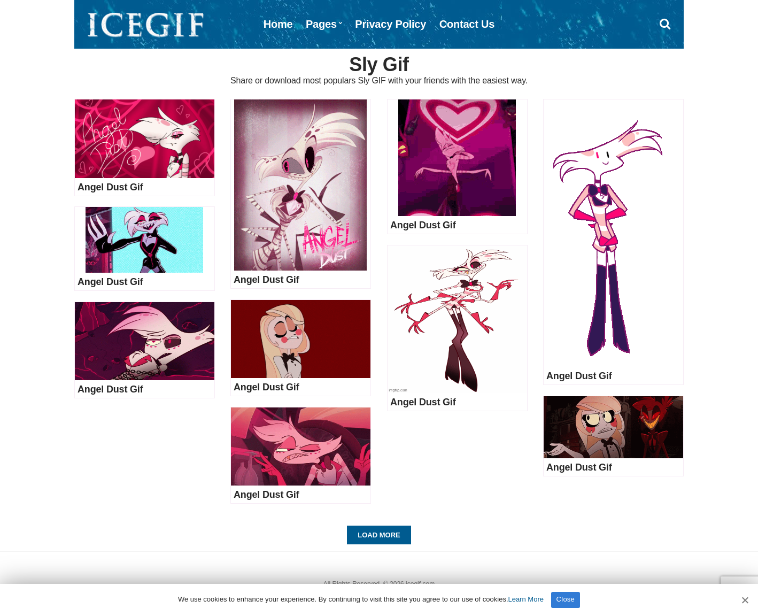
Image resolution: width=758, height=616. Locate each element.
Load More (379, 535)
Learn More (526, 599)
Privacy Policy (390, 24)
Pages (321, 24)
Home (278, 24)
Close (565, 599)
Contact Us (467, 24)
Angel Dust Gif (110, 187)
